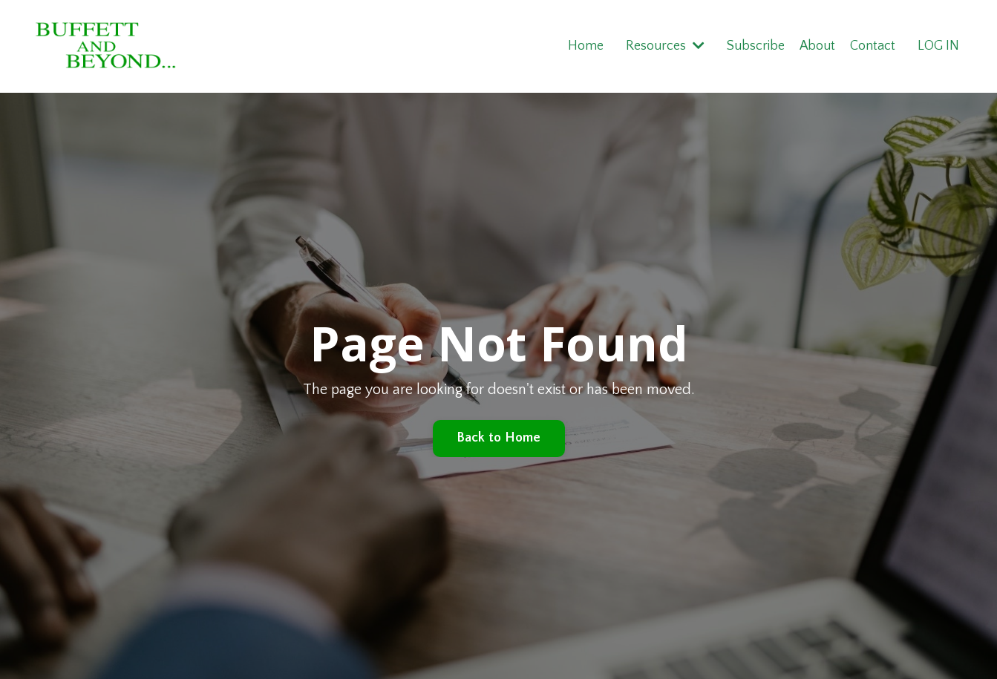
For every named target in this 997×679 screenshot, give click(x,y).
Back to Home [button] (499, 437)
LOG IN (938, 46)
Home (585, 46)
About (817, 46)
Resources (664, 46)
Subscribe (755, 46)
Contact (872, 46)
